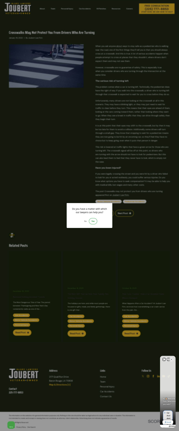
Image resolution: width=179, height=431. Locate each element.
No (85, 221)
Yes (93, 221)
